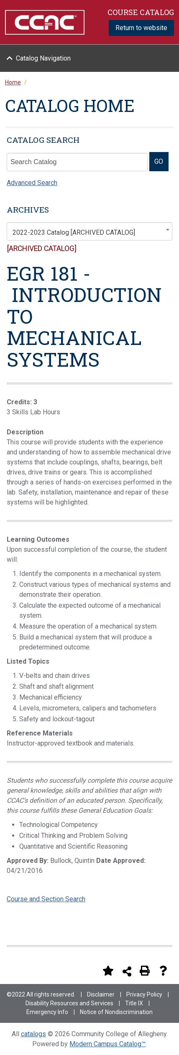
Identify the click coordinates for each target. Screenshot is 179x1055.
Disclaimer (101, 994)
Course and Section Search (46, 899)
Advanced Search (32, 183)
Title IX (134, 1003)
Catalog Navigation (43, 58)
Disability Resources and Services (69, 1003)
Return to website (141, 28)
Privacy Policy (144, 994)
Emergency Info (47, 1012)
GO (158, 161)
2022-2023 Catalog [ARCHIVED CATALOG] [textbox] (74, 232)
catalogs (33, 1034)
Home (13, 82)
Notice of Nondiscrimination (116, 1012)
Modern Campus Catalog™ (107, 1044)
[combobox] (89, 231)
